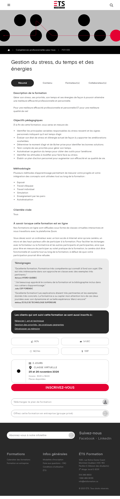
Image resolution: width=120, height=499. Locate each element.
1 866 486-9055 (86, 478)
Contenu (47, 83)
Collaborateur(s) (97, 83)
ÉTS (44, 470)
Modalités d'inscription (53, 459)
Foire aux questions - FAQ (54, 463)
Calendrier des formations (18, 459)
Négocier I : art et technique (29, 320)
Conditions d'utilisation (53, 467)
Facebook (87, 438)
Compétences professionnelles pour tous (35, 50)
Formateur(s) (72, 83)
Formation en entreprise (18, 463)
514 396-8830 (85, 475)
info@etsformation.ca (88, 481)
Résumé (22, 83)
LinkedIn (104, 438)
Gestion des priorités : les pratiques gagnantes (39, 324)
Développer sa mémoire (27, 328)
